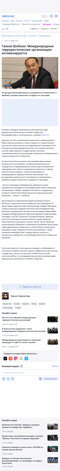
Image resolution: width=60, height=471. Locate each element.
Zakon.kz (45, 135)
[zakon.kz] (8, 16)
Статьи (26, 21)
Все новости (33, 36)
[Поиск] (51, 16)
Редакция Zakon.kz (45, 36)
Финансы (19, 21)
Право (46, 21)
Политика (5, 21)
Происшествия (36, 21)
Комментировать (50, 379)
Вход (56, 366)
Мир (12, 21)
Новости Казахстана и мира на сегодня (14, 36)
